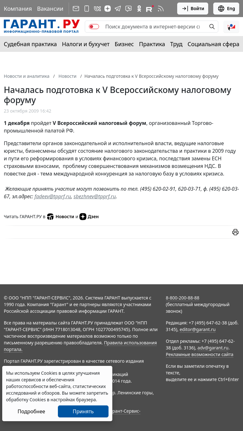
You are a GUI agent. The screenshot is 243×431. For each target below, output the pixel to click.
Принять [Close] (83, 411)
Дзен (89, 216)
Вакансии (50, 8)
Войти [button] (192, 8)
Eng (226, 8)
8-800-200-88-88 (182, 298)
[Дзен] (107, 8)
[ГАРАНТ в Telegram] (118, 8)
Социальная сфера (214, 44)
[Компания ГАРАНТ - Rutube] (150, 8)
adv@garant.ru (212, 348)
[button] (231, 27)
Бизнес (124, 44)
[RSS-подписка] (161, 8)
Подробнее (31, 411)
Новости (60, 216)
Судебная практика (30, 44)
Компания (18, 8)
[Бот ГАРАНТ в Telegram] (128, 8)
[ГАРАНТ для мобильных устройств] (86, 8)
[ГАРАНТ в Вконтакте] (97, 8)
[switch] (94, 26)
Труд (176, 44)
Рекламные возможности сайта (200, 354)
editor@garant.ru (198, 329)
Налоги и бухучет (86, 44)
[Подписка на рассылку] (76, 8)
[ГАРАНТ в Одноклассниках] (139, 8)
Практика (152, 44)
